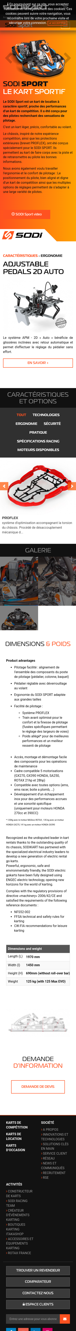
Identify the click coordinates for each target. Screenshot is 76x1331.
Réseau (49, 1158)
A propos (50, 1130)
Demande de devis (38, 1087)
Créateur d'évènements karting (17, 1215)
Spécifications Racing (38, 441)
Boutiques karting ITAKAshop (15, 1229)
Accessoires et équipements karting (19, 1243)
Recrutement (54, 1173)
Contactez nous (38, 1293)
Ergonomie (26, 424)
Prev (4, 486)
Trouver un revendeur (38, 1270)
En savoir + (38, 363)
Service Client (55, 1153)
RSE (46, 1178)
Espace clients (38, 1304)
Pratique (38, 432)
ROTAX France (19, 1253)
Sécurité (52, 424)
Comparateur (38, 1282)
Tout (21, 415)
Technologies (46, 415)
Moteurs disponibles (38, 450)
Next (72, 486)
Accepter (57, 23)
